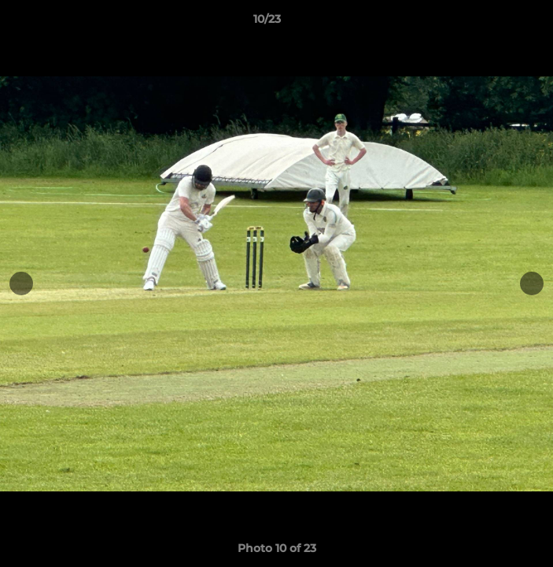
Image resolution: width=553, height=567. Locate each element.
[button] (496, 23)
